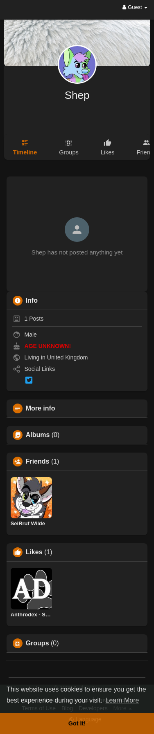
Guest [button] (134, 7)
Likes (34, 552)
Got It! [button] (77, 723)
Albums (38, 435)
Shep (77, 95)
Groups (37, 643)
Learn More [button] (122, 700)
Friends (38, 461)
